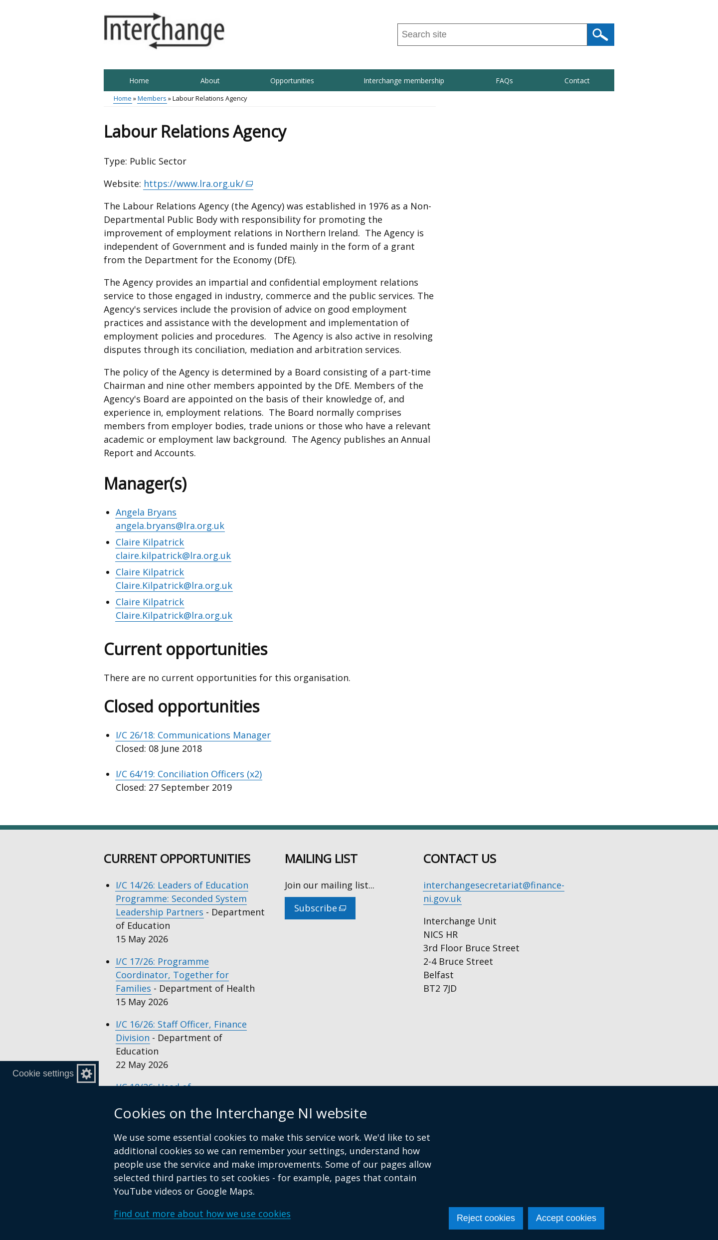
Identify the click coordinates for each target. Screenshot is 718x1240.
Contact (577, 80)
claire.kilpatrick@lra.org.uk (173, 555)
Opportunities (292, 80)
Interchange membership (403, 80)
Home (139, 80)
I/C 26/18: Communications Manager (193, 735)
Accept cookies (566, 1218)
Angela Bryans (146, 512)
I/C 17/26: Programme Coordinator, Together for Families (172, 974)
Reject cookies (486, 1218)
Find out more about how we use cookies (202, 1214)
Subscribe (325, 910)
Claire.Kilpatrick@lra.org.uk (174, 585)
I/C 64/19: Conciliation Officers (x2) (189, 774)
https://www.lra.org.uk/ (198, 183)
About (210, 80)
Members (152, 98)
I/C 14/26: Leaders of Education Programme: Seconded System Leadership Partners (182, 898)
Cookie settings (43, 1073)
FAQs (504, 80)
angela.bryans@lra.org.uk (170, 525)
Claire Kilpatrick (150, 542)
